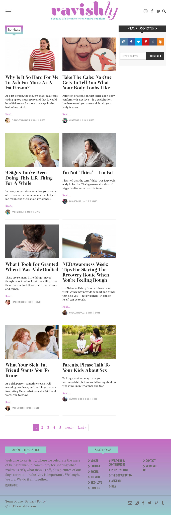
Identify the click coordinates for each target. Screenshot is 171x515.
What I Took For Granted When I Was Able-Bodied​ (31, 266)
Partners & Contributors (117, 462)
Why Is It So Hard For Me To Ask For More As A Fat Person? (31, 82)
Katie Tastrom (18, 408)
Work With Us (150, 468)
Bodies (95, 472)
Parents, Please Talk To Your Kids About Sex (86, 367)
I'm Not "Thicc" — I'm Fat (87, 173)
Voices (94, 461)
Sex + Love (96, 482)
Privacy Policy (35, 501)
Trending (96, 477)
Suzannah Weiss (75, 399)
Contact (150, 461)
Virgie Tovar (74, 120)
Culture (95, 466)
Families (95, 488)
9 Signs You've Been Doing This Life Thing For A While (29, 178)
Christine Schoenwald (21, 120)
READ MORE (11, 485)
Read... (9, 114)
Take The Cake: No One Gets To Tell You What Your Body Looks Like (87, 82)
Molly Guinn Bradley (77, 312)
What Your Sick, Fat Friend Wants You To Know (27, 370)
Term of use (14, 501)
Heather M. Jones (19, 302)
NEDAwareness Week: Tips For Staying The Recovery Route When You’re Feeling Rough (85, 272)
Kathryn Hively (18, 211)
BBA (113, 486)
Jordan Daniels (75, 201)
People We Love (119, 470)
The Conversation (121, 475)
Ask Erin (116, 481)
